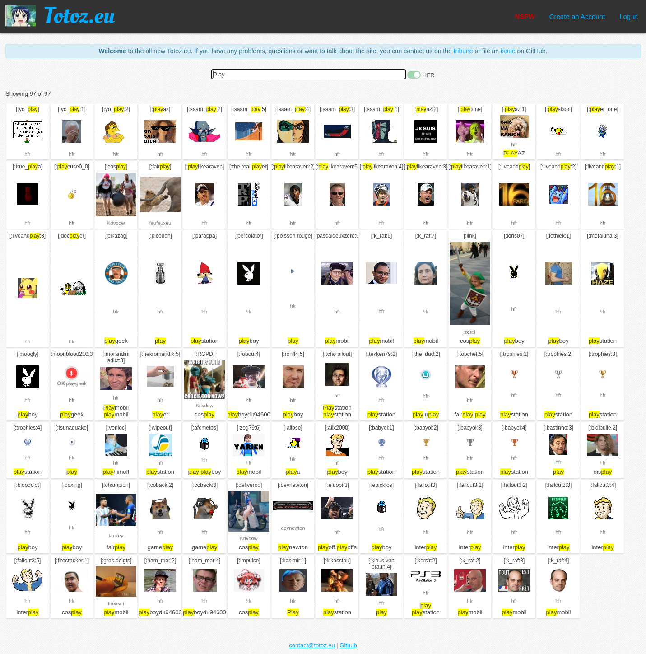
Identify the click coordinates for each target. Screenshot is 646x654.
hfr (28, 154)
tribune (463, 51)
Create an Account (577, 16)
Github (348, 645)
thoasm (116, 603)
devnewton (293, 528)
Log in (628, 16)
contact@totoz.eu (312, 645)
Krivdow (116, 223)
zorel (470, 332)
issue (508, 51)
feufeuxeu (160, 223)
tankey (116, 535)
